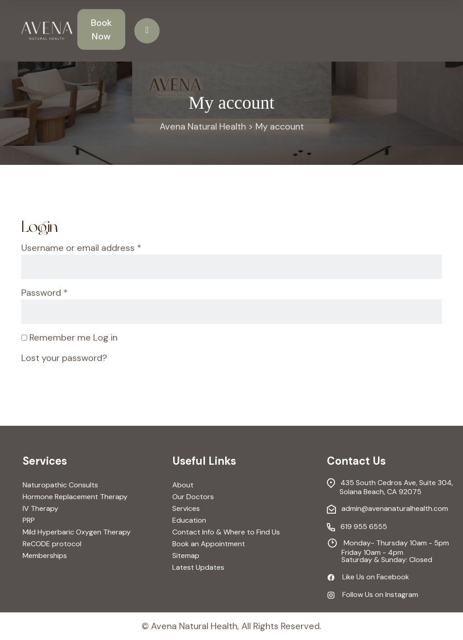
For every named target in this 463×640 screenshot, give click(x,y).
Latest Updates (198, 567)
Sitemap (185, 555)
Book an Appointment (208, 544)
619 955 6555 (357, 527)
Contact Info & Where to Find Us (226, 532)
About (183, 485)
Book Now (101, 29)
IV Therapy (40, 508)
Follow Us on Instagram (372, 594)
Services (186, 508)
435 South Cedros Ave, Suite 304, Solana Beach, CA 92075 (390, 487)
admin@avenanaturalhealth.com (387, 509)
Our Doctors (193, 496)
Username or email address (81, 247)
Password (44, 292)
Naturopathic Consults (60, 485)
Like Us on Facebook (368, 577)
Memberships (45, 555)
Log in (105, 337)
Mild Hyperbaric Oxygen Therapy (77, 532)
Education (189, 520)
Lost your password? (64, 358)
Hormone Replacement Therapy (75, 496)
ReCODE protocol (52, 544)
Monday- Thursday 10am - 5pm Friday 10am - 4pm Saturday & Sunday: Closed (388, 550)
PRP (29, 520)
